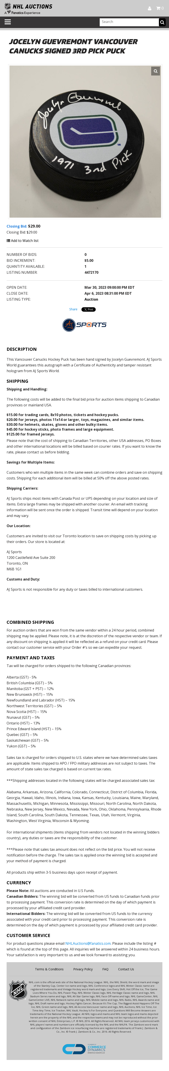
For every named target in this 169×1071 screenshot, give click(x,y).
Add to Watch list (23, 240)
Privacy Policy (83, 969)
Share (73, 309)
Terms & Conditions (49, 969)
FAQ (105, 969)
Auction (91, 299)
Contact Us (126, 969)
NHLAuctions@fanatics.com (88, 943)
